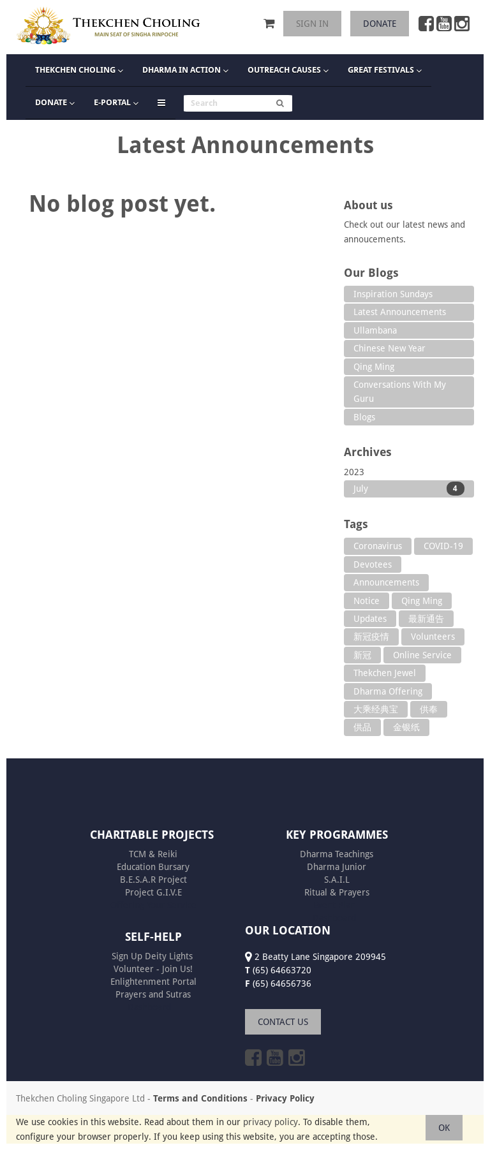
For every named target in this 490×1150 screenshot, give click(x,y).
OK (444, 1128)
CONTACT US (283, 1022)
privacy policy (270, 1122)
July (408, 489)
